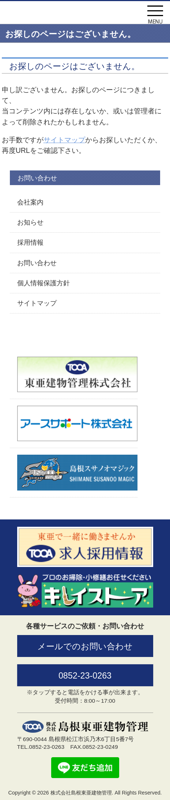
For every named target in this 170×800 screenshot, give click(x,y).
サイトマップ (64, 140)
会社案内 (30, 202)
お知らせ (30, 222)
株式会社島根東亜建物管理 (66, 15)
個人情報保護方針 (43, 283)
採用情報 (30, 242)
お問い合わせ (37, 263)
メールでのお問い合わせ (85, 646)
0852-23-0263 (85, 675)
